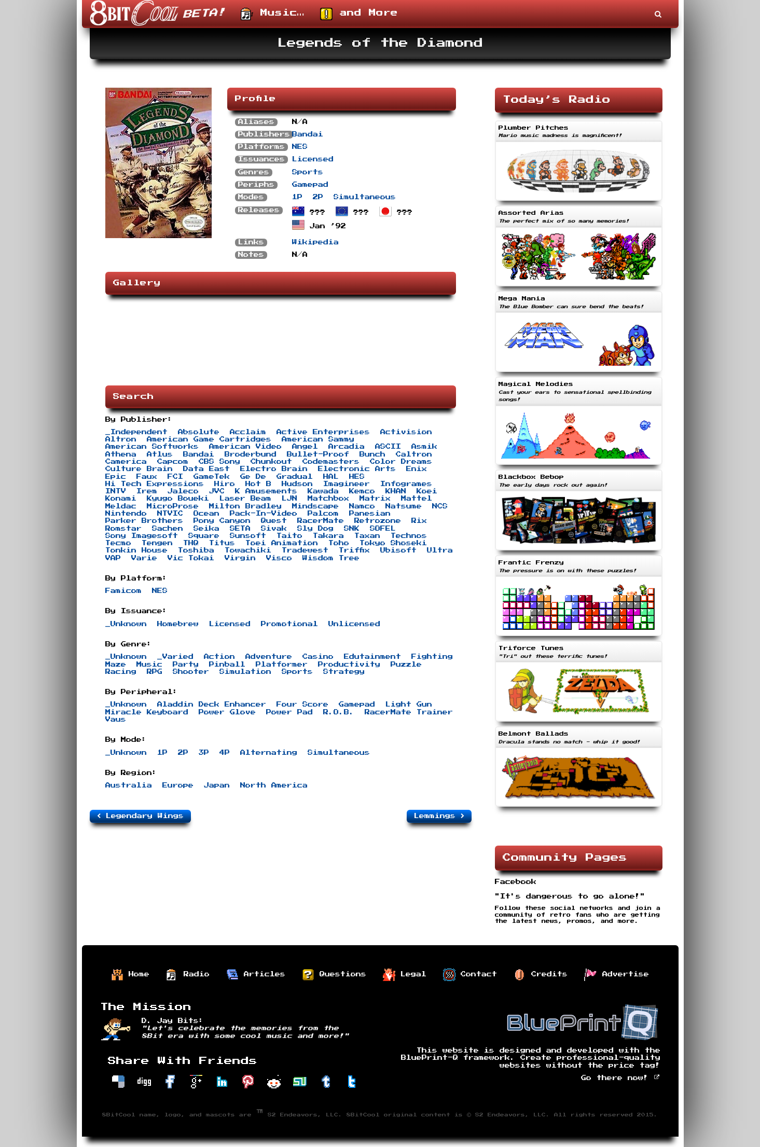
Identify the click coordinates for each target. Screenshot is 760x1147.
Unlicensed (354, 624)
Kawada (323, 491)
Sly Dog (315, 528)
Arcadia (346, 446)
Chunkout (271, 461)
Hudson (297, 484)
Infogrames (406, 484)
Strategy (344, 671)
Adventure (268, 656)
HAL (331, 476)
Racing (120, 671)
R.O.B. (338, 712)
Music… (273, 14)
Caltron (414, 454)
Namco (362, 506)
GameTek (212, 476)
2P (318, 197)
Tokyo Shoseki (393, 543)
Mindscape (315, 506)
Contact (470, 975)
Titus (222, 543)
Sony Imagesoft (141, 535)
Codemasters (331, 461)
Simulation (245, 671)
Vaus (115, 719)
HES (357, 476)
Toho (338, 543)
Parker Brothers (144, 520)
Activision (406, 432)
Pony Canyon (222, 520)
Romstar (123, 528)
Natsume (403, 506)
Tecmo (118, 543)
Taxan (367, 535)
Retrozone (377, 520)
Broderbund (251, 454)
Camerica (126, 461)
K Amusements (266, 491)
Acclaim (248, 432)
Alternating (268, 752)
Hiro (224, 484)
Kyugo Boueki (178, 498)
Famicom (123, 590)
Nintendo (126, 513)
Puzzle (406, 664)
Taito (289, 535)
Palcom (323, 513)
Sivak (274, 528)
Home (130, 975)
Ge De (253, 476)
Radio (188, 975)
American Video (245, 446)
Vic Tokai (191, 558)
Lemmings (439, 816)
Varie (144, 558)
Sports (307, 172)
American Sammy (318, 439)
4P (224, 752)
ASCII (388, 446)
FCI (175, 476)
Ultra (440, 550)
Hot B (258, 484)
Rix (419, 520)
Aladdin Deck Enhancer (211, 704)
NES (300, 146)
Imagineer (346, 484)
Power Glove (227, 712)
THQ (191, 543)
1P (297, 197)
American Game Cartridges (209, 439)
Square (203, 535)
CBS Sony (219, 461)
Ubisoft (398, 550)
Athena (120, 454)
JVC (217, 491)
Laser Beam (245, 498)
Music (149, 664)
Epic (115, 476)
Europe (178, 785)
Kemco (362, 491)
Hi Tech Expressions (154, 484)
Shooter (191, 671)
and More (359, 14)
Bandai (307, 134)
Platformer (282, 664)
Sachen (167, 528)
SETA (240, 528)
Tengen (157, 543)
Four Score (302, 704)
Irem (146, 491)
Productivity (349, 664)
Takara (328, 535)
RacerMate (320, 520)
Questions (334, 975)
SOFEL (383, 528)
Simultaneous (365, 197)
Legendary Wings (140, 816)
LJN (289, 498)
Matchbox (328, 498)
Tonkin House (136, 550)
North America (274, 785)
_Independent (136, 432)
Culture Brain (139, 469)
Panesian (370, 513)
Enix (416, 469)
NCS (440, 506)
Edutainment (372, 656)
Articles (255, 975)
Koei (427, 491)
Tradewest (305, 550)
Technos (409, 535)
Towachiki (248, 550)
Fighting (432, 656)
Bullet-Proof (318, 454)
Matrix (375, 498)
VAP (113, 558)
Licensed (313, 159)
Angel (305, 446)
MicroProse (173, 506)
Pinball (227, 664)
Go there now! (620, 1078)
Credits (541, 975)
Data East (206, 469)
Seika (206, 528)
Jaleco (183, 491)
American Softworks (152, 446)
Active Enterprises (323, 432)
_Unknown (126, 624)
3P (204, 752)
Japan (217, 785)
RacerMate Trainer (409, 712)
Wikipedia (315, 242)
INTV (115, 491)
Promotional (289, 624)
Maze (115, 664)
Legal (404, 975)
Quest (274, 520)
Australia (128, 785)
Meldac (120, 506)
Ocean (206, 513)
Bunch (372, 454)
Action (219, 656)
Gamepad (310, 184)
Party (186, 664)
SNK (352, 528)
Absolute (198, 432)
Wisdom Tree (331, 558)
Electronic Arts (357, 469)
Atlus (160, 454)
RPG (154, 671)
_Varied (175, 656)
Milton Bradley (245, 506)
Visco (279, 558)
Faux (146, 476)
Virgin (240, 558)
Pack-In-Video (263, 513)
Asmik (424, 446)
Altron (120, 439)
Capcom (172, 461)
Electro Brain (274, 469)
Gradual (295, 476)
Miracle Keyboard (146, 712)
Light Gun (408, 704)
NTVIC (170, 513)
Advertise (617, 975)
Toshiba (196, 550)
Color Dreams (401, 461)
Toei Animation (281, 543)
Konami (120, 498)
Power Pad (289, 712)
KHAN (395, 491)
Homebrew (178, 624)
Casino (318, 656)
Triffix (354, 550)
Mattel (416, 498)
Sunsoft (248, 535)
